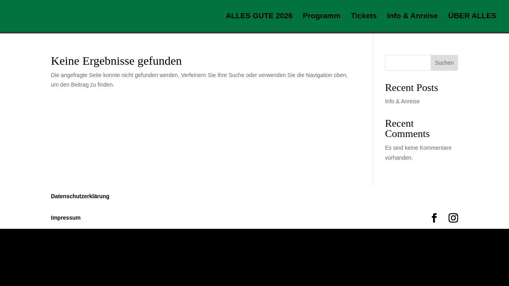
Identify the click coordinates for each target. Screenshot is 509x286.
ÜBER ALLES (472, 16)
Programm (321, 16)
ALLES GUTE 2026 (259, 16)
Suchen (444, 63)
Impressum (66, 217)
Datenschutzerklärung (80, 196)
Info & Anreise (412, 16)
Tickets (364, 16)
